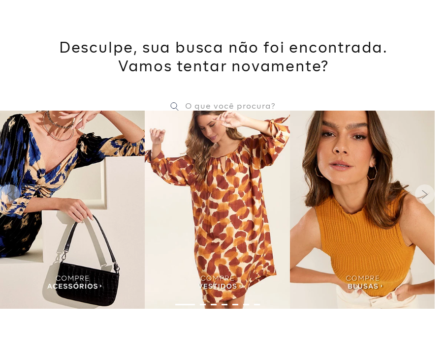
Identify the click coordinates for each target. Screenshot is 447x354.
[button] (185, 304)
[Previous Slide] (10, 194)
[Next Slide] (425, 194)
